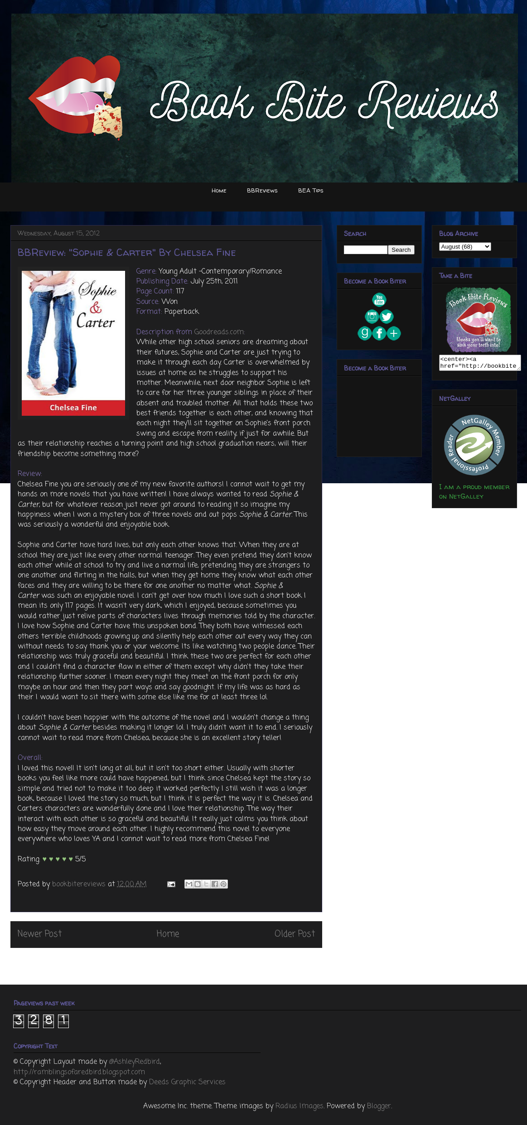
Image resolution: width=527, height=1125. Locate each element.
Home (219, 190)
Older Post (295, 934)
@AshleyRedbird (134, 1062)
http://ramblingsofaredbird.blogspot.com (79, 1072)
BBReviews (262, 190)
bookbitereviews (80, 884)
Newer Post (40, 934)
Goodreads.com (219, 332)
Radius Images (300, 1106)
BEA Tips (311, 190)
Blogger (379, 1106)
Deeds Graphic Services (187, 1082)
